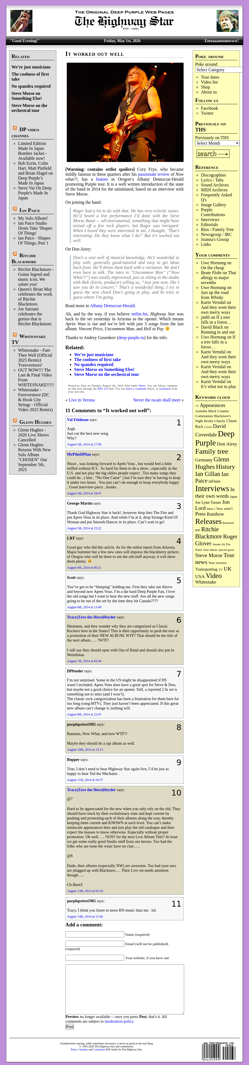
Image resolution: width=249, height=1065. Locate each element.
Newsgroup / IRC (216, 234)
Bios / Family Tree (217, 229)
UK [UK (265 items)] (227, 569)
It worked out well (94, 53)
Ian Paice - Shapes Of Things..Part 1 (34, 240)
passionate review (154, 174)
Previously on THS (212, 137)
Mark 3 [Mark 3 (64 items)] (211, 508)
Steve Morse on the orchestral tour (29, 108)
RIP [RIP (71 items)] (197, 530)
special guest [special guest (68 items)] (226, 549)
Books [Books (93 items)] (208, 421)
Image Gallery (213, 204)
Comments (99, 1049)
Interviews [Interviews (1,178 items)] (212, 488)
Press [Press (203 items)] (200, 514)
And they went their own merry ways (218, 310)
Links (206, 244)
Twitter (207, 113)
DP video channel (25, 132)
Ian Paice (29, 210)
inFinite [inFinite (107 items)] (214, 481)
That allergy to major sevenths (218, 277)
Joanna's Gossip (215, 239)
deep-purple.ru (131, 337)
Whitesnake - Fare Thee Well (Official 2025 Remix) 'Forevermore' (35, 357)
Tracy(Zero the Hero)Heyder (91, 617)
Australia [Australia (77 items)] (201, 411)
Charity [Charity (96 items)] (219, 421)
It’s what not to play (218, 386)
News (142, 385)
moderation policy (119, 1021)
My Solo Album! (33, 218)
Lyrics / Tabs (212, 180)
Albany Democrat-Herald (112, 305)
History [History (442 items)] (225, 466)
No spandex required (31, 86)
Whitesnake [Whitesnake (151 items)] (205, 582)
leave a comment (136, 388)
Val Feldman (77, 419)
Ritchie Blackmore (24, 258)
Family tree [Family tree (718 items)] (211, 451)
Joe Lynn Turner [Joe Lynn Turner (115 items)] (208, 502)
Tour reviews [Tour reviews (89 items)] (217, 563)
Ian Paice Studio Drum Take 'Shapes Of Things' (35, 228)
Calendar (83, 1049)
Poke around (206, 64)
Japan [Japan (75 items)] (233, 497)
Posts (74, 1049)
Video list (209, 82)
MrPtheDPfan (79, 454)
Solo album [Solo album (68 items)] (210, 549)
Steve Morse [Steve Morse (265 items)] (208, 555)
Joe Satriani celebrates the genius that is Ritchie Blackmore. (35, 316)
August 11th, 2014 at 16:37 (85, 780)
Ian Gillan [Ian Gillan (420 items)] (207, 473)
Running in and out (218, 332)
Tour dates (210, 77)
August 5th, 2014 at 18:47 (84, 493)
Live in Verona (82, 400)
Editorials (209, 224)
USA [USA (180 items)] (200, 576)
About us (209, 92)
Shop (205, 87)
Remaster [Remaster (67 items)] (228, 522)
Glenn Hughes (35, 422)
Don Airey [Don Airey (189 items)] (227, 444)
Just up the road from (215, 295)
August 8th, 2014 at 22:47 (84, 714)
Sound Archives (215, 185)
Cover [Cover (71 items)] (208, 426)
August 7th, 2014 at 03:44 (84, 661)
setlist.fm (139, 314)
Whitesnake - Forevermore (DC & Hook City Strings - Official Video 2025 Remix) (35, 399)
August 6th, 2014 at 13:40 (84, 607)
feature (102, 179)
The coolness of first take (97, 359)
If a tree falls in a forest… (216, 319)
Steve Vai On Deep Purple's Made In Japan (35, 193)
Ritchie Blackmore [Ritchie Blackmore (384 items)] (208, 533)
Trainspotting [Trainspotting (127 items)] (206, 569)
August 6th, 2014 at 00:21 (84, 567)
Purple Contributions (213, 212)
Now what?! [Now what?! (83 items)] (224, 509)
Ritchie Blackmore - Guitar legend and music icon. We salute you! (36, 277)
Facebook (209, 108)
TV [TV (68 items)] (220, 569)
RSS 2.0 (103, 388)
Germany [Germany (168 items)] (203, 460)
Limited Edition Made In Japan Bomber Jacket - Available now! (32, 151)
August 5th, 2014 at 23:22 (84, 528)
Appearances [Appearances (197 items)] (212, 405)
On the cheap (212, 267)
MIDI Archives (214, 190)
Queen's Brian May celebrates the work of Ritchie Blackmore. (35, 296)
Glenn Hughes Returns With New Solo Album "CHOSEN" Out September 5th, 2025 (34, 457)
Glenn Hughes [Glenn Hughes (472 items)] (212, 463)
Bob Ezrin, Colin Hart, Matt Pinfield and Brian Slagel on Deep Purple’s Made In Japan (35, 173)
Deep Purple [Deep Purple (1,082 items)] (214, 438)
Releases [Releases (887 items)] (208, 521)
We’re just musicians (31, 67)
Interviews (210, 219)
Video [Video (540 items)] (214, 575)
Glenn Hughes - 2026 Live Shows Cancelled (33, 435)
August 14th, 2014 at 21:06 (85, 916)
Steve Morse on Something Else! (27, 96)
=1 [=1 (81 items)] (197, 406)
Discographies (213, 175)
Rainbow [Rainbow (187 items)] (215, 514)
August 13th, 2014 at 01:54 (85, 891)
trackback (165, 388)
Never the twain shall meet (157, 400)
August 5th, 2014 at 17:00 (84, 444)
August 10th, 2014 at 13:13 (85, 750)
